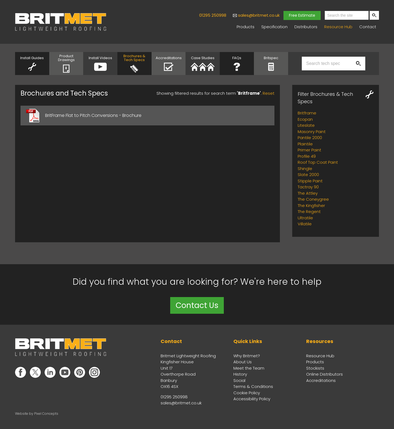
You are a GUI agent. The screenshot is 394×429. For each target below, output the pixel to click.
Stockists (315, 368)
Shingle (305, 168)
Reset (268, 93)
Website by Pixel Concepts (36, 413)
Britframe (307, 113)
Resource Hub (338, 27)
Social (239, 380)
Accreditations (321, 380)
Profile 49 (307, 156)
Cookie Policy (246, 393)
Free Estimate (302, 15)
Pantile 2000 (310, 137)
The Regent (309, 211)
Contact (367, 27)
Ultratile (305, 218)
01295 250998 (212, 15)
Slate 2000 (308, 174)
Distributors (305, 27)
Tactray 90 (308, 187)
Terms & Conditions (253, 386)
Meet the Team (248, 368)
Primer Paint (309, 150)
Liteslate (306, 125)
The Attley (308, 193)
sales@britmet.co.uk (259, 15)
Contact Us (197, 305)
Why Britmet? (246, 356)
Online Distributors (324, 374)
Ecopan (305, 119)
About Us (242, 362)
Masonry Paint (312, 131)
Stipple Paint (310, 181)
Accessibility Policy (251, 399)
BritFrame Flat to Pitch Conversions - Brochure (93, 115)
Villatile (305, 224)
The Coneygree (313, 199)
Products (245, 27)
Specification (274, 27)
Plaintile (305, 144)
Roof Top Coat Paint (318, 162)
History (240, 374)
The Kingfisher (311, 205)
